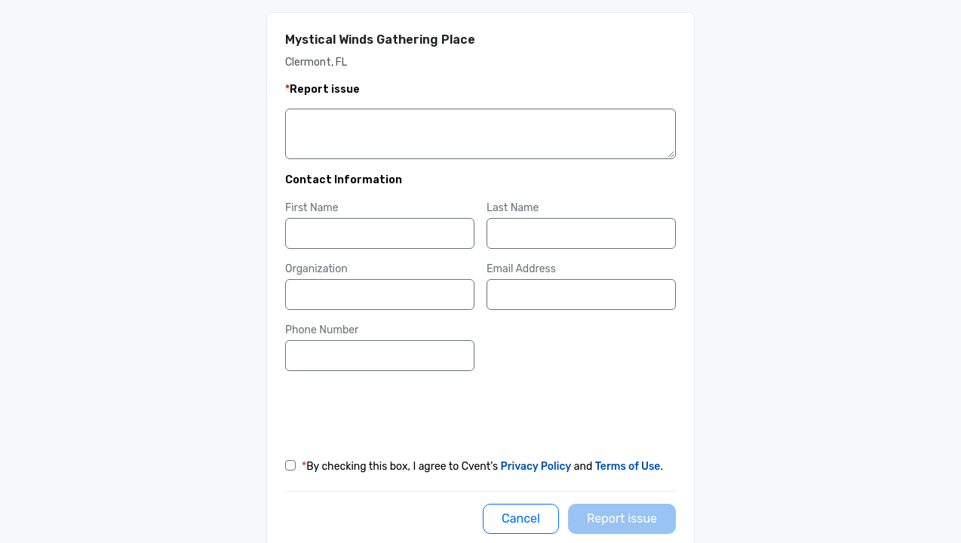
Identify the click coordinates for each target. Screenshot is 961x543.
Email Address (521, 268)
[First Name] (379, 234)
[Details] (480, 137)
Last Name (513, 207)
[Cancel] (521, 519)
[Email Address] (581, 295)
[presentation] (399, 412)
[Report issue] (622, 519)
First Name (312, 207)
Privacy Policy (536, 466)
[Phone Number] (379, 356)
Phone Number (321, 330)
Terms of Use (628, 466)
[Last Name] (581, 234)
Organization (316, 268)
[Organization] (379, 295)
